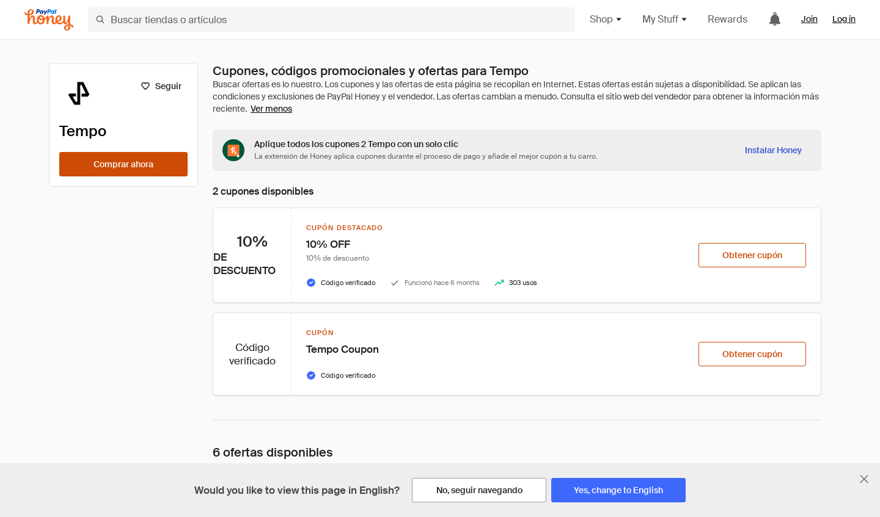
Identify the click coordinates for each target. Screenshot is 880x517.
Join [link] (809, 18)
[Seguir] (161, 86)
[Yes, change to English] (618, 490)
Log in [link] (844, 18)
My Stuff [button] (665, 19)
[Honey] (48, 20)
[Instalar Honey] (773, 150)
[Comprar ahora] (123, 164)
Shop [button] (606, 19)
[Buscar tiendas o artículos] (331, 19)
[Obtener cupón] (752, 255)
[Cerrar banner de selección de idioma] (864, 479)
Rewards (727, 19)
